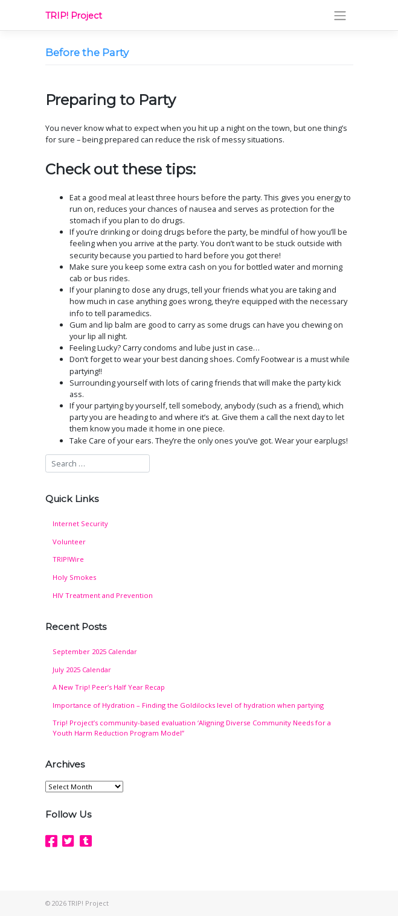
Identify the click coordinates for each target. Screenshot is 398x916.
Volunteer (69, 541)
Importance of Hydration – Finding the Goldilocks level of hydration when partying (188, 705)
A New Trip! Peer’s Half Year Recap (109, 687)
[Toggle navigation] (340, 15)
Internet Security (80, 523)
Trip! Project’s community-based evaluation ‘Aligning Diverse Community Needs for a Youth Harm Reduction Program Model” (192, 727)
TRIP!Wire (68, 559)
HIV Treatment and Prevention (103, 595)
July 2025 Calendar (82, 669)
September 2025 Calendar (95, 651)
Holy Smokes (74, 577)
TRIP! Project (73, 15)
